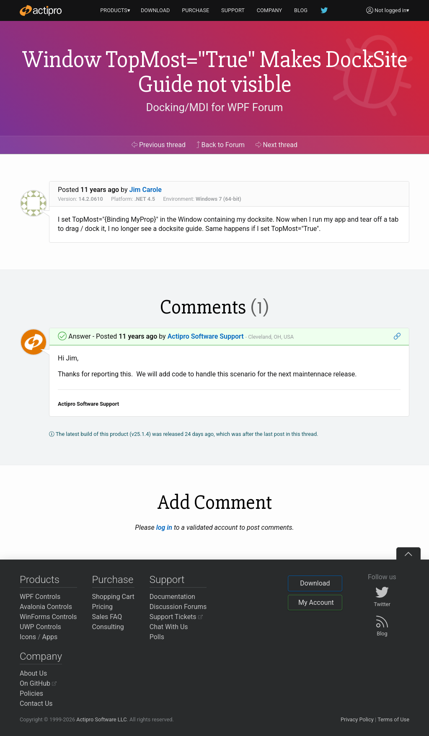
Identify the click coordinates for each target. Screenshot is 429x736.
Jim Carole (145, 190)
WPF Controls (40, 597)
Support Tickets (176, 617)
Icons (28, 637)
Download (315, 583)
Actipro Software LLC (101, 719)
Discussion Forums (178, 607)
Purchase (113, 580)
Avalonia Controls (46, 607)
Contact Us (36, 703)
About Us (33, 673)
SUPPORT (233, 10)
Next (277, 145)
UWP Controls (40, 627)
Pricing (102, 607)
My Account (316, 602)
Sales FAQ (107, 617)
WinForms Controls (48, 617)
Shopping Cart (113, 597)
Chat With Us (169, 627)
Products (39, 580)
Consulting (108, 627)
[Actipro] (41, 10)
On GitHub (38, 683)
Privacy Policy (357, 719)
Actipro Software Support (206, 336)
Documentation (172, 597)
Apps (50, 637)
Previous (159, 145)
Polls (157, 637)
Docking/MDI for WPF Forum (214, 107)
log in (164, 527)
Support (167, 580)
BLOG (301, 10)
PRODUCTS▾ (115, 10)
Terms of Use (393, 719)
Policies (31, 693)
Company (41, 656)
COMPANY (269, 10)
